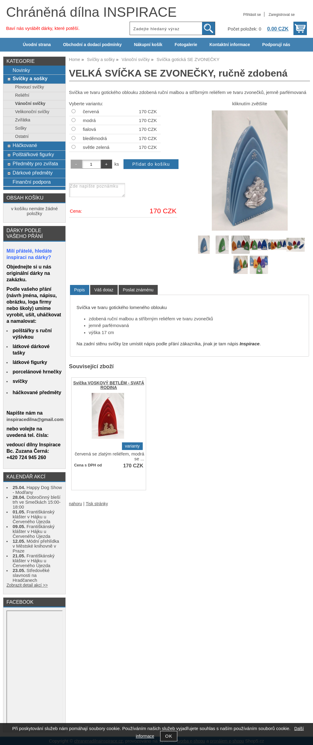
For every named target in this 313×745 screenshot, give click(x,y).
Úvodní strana (37, 44)
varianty (132, 446)
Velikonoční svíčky (32, 112)
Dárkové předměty (33, 172)
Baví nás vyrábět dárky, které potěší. (42, 28)
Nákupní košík (148, 44)
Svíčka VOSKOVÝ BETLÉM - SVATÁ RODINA (108, 385)
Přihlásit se (252, 15)
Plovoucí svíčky (29, 87)
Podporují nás (276, 44)
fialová (89, 129)
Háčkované (25, 145)
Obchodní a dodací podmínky (92, 44)
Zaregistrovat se (282, 15)
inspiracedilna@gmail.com (35, 419)
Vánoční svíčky (30, 103)
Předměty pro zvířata (35, 163)
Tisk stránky (97, 504)
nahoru (75, 504)
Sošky (20, 128)
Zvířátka (22, 120)
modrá (89, 120)
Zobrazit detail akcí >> (27, 585)
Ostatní (21, 136)
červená (91, 111)
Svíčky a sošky (30, 78)
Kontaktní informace (229, 44)
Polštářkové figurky (33, 154)
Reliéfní (22, 95)
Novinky (21, 70)
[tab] (79, 290)
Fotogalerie (186, 44)
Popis (79, 289)
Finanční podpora (32, 182)
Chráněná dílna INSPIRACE (91, 12)
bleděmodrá (95, 138)
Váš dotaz (103, 289)
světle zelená (96, 147)
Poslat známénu (138, 289)
